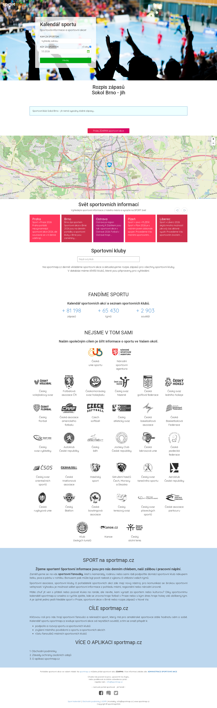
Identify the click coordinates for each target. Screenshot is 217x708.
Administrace (206, 4)
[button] (109, 164)
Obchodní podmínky (91, 701)
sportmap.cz (85, 671)
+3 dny (85, 46)
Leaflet (199, 198)
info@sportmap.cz (114, 682)
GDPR (104, 701)
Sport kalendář (74, 701)
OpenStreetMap (207, 198)
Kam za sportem (49, 36)
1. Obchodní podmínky (43, 651)
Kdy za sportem (49, 46)
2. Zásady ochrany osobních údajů (50, 655)
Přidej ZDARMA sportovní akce (108, 130)
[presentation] (177, 210)
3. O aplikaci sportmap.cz (45, 658)
